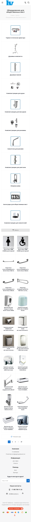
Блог (15, 470)
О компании (15, 452)
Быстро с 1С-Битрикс (14, 508)
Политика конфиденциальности (15, 454)
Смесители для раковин (15, 149)
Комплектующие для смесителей (15, 223)
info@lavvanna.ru (13, 494)
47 (21, 442)
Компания (15, 449)
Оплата (15, 463)
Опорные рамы (15, 186)
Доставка (15, 461)
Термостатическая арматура (15, 38)
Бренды (15, 472)
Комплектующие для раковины (15, 130)
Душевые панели (15, 75)
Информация (15, 458)
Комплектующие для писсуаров (15, 112)
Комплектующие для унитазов (15, 167)
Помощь (15, 467)
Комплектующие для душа (15, 93)
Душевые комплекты (15, 56)
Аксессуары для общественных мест (15, 204)
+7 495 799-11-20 (16, 489)
